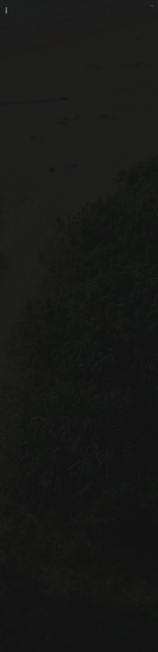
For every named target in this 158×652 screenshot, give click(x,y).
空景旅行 (6, 8)
